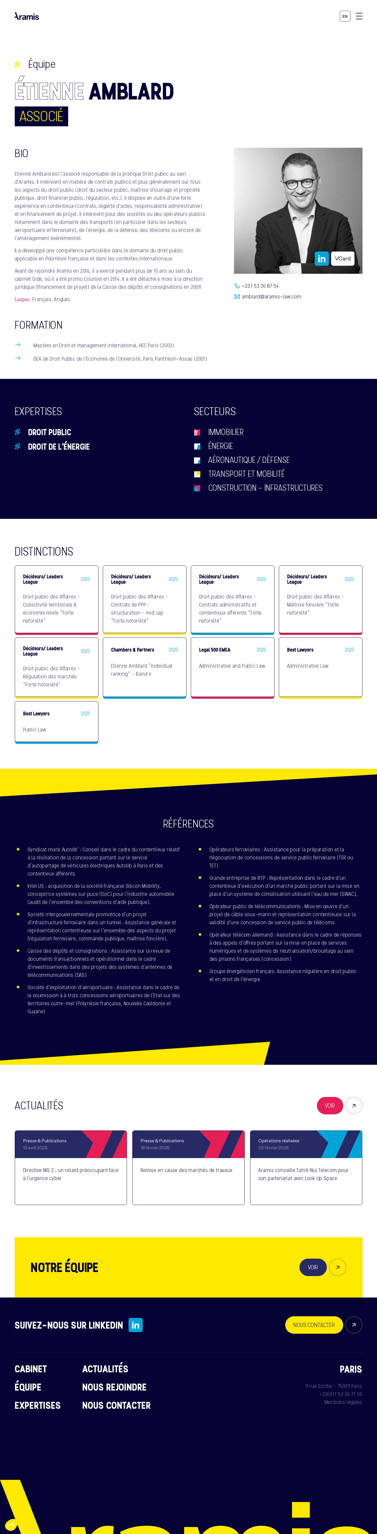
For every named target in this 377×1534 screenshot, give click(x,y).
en (344, 16)
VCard (343, 258)
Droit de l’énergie (59, 446)
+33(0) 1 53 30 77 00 (341, 1394)
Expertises (38, 1405)
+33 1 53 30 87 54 (260, 286)
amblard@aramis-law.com (271, 296)
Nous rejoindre (114, 1387)
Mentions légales (344, 1402)
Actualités (105, 1368)
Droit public (49, 432)
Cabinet (31, 1368)
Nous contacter (116, 1405)
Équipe (42, 64)
